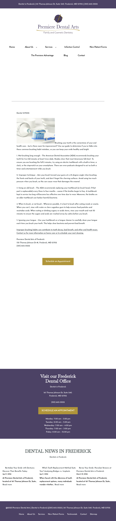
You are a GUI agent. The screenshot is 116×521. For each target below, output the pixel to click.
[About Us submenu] (36, 47)
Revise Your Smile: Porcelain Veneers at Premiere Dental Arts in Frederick (93, 469)
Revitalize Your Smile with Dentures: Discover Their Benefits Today (19, 469)
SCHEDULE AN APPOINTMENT (58, 410)
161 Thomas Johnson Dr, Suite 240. (58, 393)
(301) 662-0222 (91, 4)
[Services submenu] (55, 47)
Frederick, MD (55, 396)
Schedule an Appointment (58, 261)
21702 (64, 396)
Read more (7, 485)
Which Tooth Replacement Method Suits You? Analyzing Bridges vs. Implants (58, 469)
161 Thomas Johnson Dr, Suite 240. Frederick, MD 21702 (59, 4)
